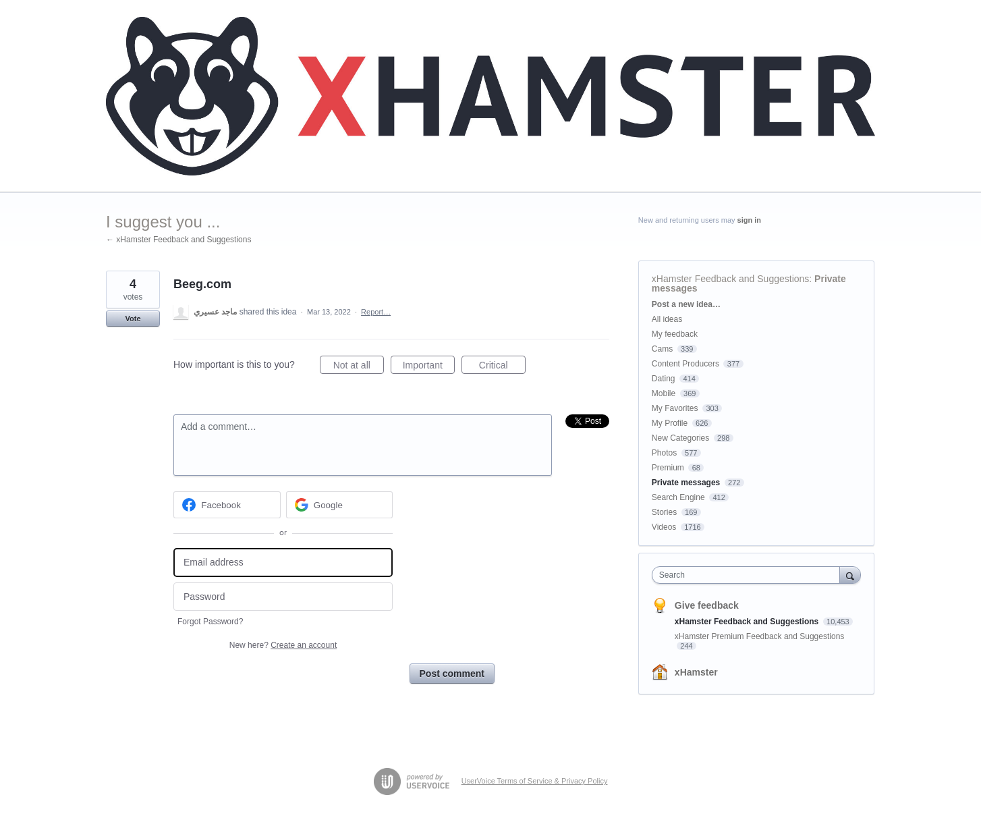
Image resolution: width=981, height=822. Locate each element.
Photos (664, 453)
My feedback (675, 334)
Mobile (663, 393)
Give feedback (707, 605)
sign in (749, 220)
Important (429, 367)
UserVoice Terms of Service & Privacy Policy (534, 781)
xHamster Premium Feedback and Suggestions (759, 636)
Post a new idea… (686, 304)
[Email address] (283, 562)
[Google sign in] (339, 504)
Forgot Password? (210, 621)
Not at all (358, 367)
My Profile (670, 423)
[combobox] (749, 575)
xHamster (696, 672)
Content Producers (685, 363)
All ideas (667, 319)
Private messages (686, 482)
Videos (664, 527)
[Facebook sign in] (227, 504)
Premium (668, 467)
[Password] (283, 596)
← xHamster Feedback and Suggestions (178, 239)
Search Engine (678, 497)
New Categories (680, 438)
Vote (132, 318)
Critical (502, 367)
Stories (664, 512)
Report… (376, 312)
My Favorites (675, 408)
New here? (283, 645)
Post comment (452, 673)
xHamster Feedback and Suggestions (730, 278)
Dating (663, 378)
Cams (662, 349)
